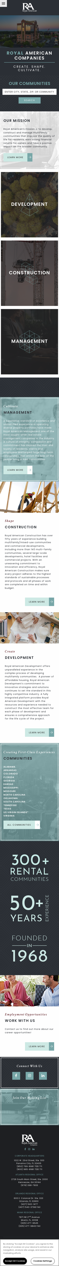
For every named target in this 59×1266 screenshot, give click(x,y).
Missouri (9, 791)
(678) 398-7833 (29, 1185)
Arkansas (10, 770)
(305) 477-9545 (29, 1223)
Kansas (8, 784)
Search (29, 100)
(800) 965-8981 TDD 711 (29, 1169)
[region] (29, 1252)
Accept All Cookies (15, 1260)
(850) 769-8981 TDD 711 (29, 1166)
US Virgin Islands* (15, 812)
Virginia (9, 815)
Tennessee (10, 805)
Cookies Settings (42, 1260)
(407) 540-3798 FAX (29, 1207)
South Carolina (14, 801)
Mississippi (10, 787)
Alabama (9, 766)
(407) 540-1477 (29, 1204)
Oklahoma (10, 798)
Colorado (10, 773)
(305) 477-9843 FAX (29, 1226)
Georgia (9, 780)
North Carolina (14, 794)
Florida (8, 777)
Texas (7, 808)
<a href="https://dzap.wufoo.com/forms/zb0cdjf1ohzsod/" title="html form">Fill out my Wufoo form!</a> (29, 1113)
